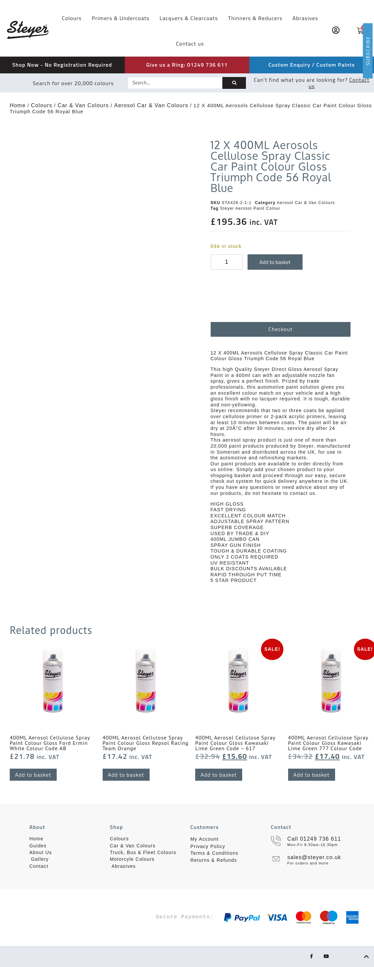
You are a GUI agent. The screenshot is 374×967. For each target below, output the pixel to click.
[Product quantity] (227, 262)
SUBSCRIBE (367, 50)
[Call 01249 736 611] (276, 841)
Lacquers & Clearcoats (189, 18)
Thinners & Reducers (255, 18)
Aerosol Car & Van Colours (151, 105)
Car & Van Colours (83, 105)
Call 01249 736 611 (314, 839)
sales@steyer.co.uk (314, 857)
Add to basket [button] (33, 775)
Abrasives (305, 18)
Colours (72, 18)
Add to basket (275, 262)
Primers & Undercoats (120, 18)
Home (17, 105)
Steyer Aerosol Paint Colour (250, 208)
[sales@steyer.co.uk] (276, 859)
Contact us (190, 44)
